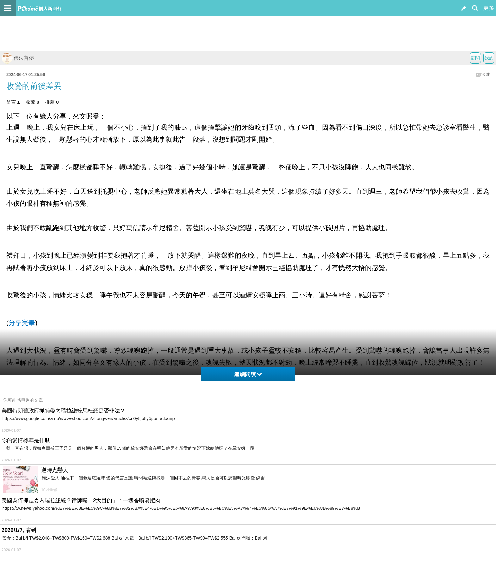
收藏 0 (32, 102)
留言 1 (13, 102)
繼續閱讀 (248, 374)
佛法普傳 (18, 58)
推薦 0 (52, 102)
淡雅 (485, 74)
